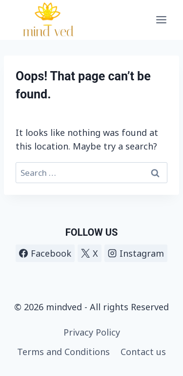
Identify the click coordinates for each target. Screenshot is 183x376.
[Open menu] (161, 20)
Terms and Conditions (63, 351)
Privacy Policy (91, 332)
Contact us (143, 351)
